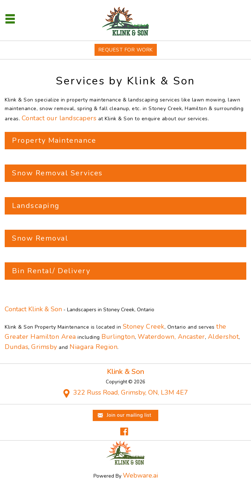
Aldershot (223, 336)
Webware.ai (140, 475)
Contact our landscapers (59, 118)
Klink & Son (125, 371)
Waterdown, (158, 336)
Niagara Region (93, 346)
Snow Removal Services (57, 173)
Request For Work (126, 49)
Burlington (118, 336)
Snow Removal (40, 238)
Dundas (16, 346)
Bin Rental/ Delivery (51, 271)
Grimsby (44, 346)
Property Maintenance (54, 140)
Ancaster (191, 336)
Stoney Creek (143, 326)
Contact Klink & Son (33, 309)
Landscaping (36, 206)
